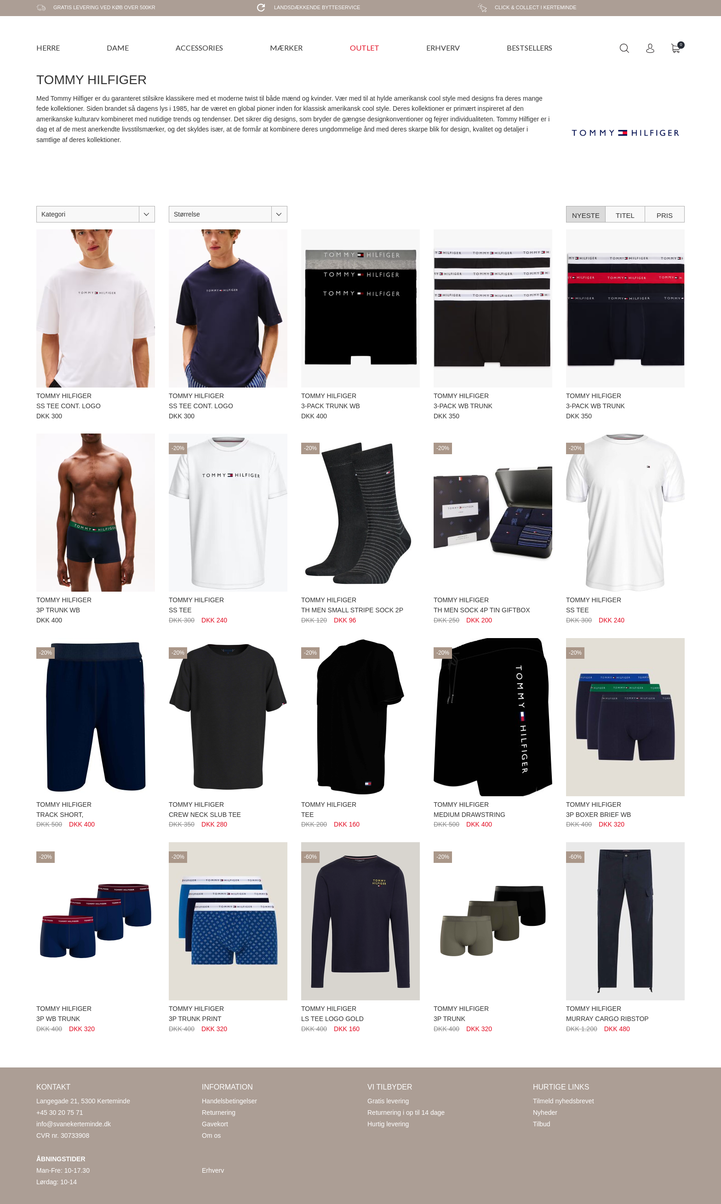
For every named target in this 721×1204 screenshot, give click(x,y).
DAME (118, 47)
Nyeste (586, 215)
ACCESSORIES (199, 47)
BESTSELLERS (529, 47)
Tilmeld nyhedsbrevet (563, 1101)
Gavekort (215, 1124)
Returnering (218, 1112)
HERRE (48, 47)
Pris (665, 215)
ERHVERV (443, 47)
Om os (211, 1135)
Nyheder (545, 1112)
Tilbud (541, 1124)
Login (650, 48)
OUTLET (364, 47)
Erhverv (213, 1170)
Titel (625, 215)
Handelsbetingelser (229, 1101)
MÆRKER (286, 47)
